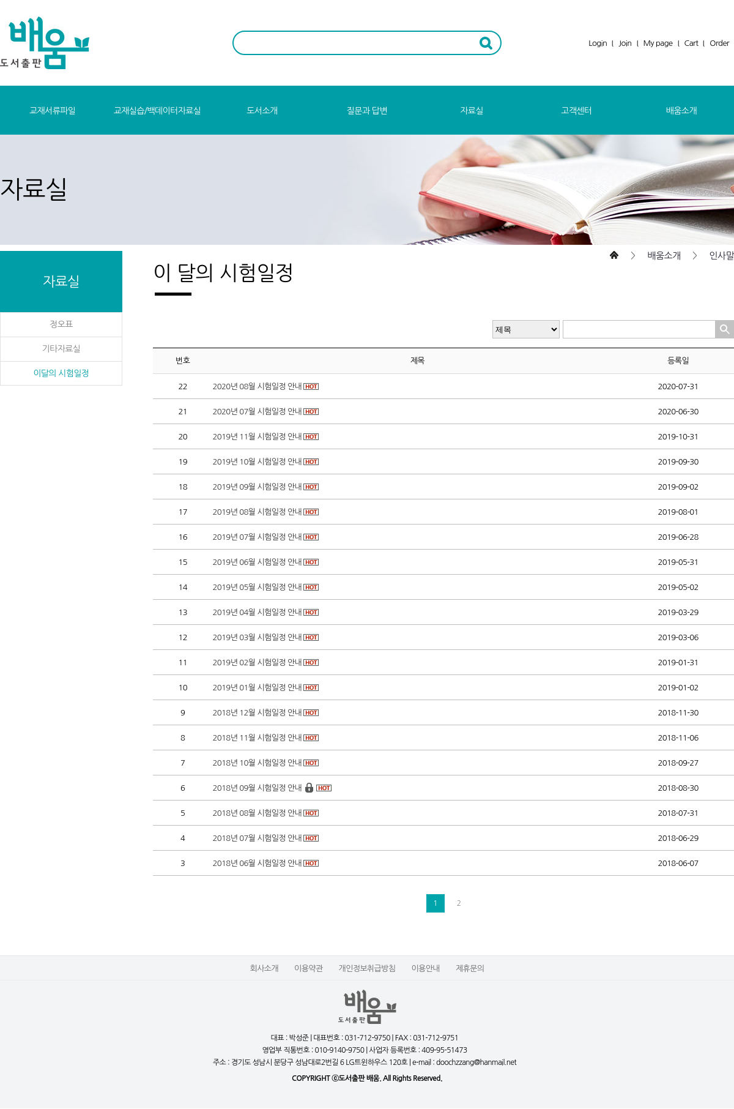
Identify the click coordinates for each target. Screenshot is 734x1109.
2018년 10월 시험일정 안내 (257, 763)
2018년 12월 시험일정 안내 (257, 713)
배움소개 (681, 110)
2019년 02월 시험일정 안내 (257, 663)
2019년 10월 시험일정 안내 (257, 462)
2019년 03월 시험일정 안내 (257, 637)
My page (658, 43)
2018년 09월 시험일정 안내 (257, 788)
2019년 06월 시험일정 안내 (257, 562)
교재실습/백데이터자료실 (157, 110)
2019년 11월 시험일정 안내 (257, 437)
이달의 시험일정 (61, 373)
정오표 (61, 324)
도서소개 (262, 110)
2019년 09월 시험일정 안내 (257, 487)
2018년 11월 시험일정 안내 (257, 738)
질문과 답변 (367, 110)
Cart (691, 43)
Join (624, 43)
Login (597, 43)
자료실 (471, 110)
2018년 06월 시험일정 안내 (257, 863)
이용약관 (308, 969)
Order (719, 43)
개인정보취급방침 (367, 969)
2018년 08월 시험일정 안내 (257, 813)
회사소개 (264, 969)
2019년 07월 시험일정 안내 (257, 537)
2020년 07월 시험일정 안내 (257, 412)
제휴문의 (470, 969)
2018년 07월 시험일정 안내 (257, 838)
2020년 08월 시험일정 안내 (257, 386)
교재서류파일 (52, 110)
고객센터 (576, 110)
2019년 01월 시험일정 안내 (257, 688)
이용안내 (425, 969)
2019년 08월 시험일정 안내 (257, 512)
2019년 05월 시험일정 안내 (257, 587)
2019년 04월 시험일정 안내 (257, 612)
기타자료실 (61, 349)
